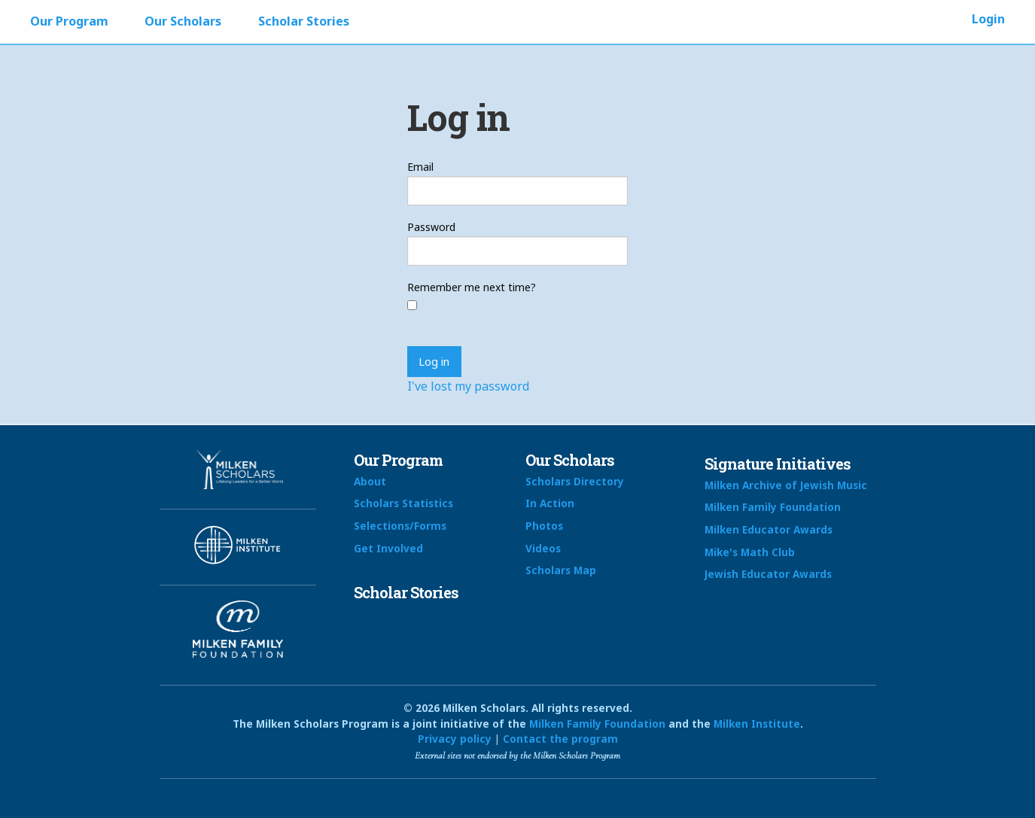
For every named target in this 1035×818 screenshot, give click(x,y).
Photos (544, 525)
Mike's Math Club (750, 552)
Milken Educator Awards (769, 529)
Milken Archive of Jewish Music (786, 485)
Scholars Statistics (403, 503)
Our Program (69, 21)
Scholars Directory (574, 481)
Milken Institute (757, 723)
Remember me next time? (471, 287)
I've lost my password (468, 386)
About (370, 481)
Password (431, 227)
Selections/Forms (400, 525)
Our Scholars (183, 21)
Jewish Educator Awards (768, 574)
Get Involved (388, 548)
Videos (543, 548)
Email (420, 167)
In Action (549, 503)
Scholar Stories (303, 21)
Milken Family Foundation (773, 507)
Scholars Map (560, 570)
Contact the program (560, 738)
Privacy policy (455, 738)
